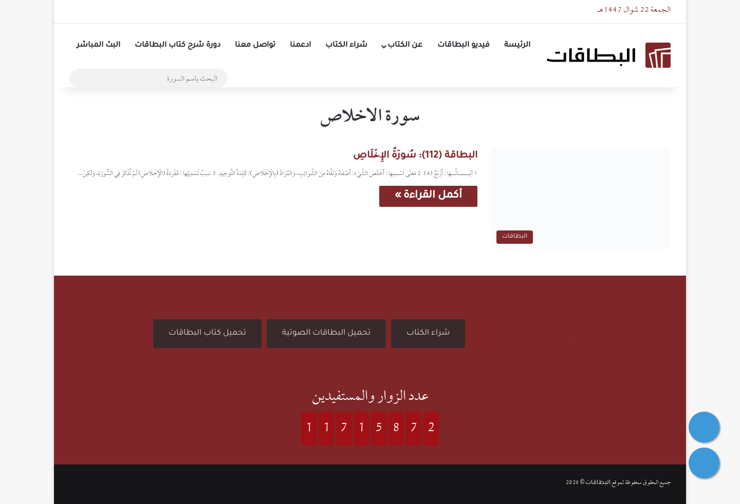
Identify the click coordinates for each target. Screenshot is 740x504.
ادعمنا (300, 46)
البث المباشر (98, 46)
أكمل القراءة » (428, 196)
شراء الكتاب (346, 46)
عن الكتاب (404, 46)
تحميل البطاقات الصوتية (326, 333)
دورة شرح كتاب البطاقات (177, 46)
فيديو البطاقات (463, 46)
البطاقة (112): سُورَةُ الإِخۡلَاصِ (415, 156)
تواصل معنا (255, 46)
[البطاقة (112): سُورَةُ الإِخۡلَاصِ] (580, 198)
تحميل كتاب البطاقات (207, 333)
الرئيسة (517, 46)
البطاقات (597, 483)
